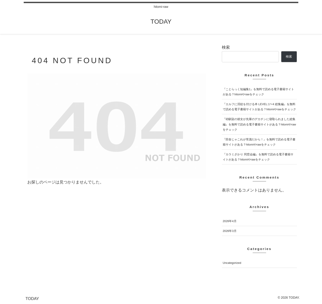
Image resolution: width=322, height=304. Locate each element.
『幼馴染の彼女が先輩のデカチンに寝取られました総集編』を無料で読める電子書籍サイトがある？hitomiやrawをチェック (259, 124)
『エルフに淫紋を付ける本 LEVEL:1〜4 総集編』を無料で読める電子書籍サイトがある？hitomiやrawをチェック (259, 106)
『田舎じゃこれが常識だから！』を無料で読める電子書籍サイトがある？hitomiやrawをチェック (259, 142)
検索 (226, 47)
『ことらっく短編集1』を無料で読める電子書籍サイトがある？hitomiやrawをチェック (258, 91)
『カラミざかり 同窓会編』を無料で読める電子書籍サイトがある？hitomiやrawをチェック (258, 157)
